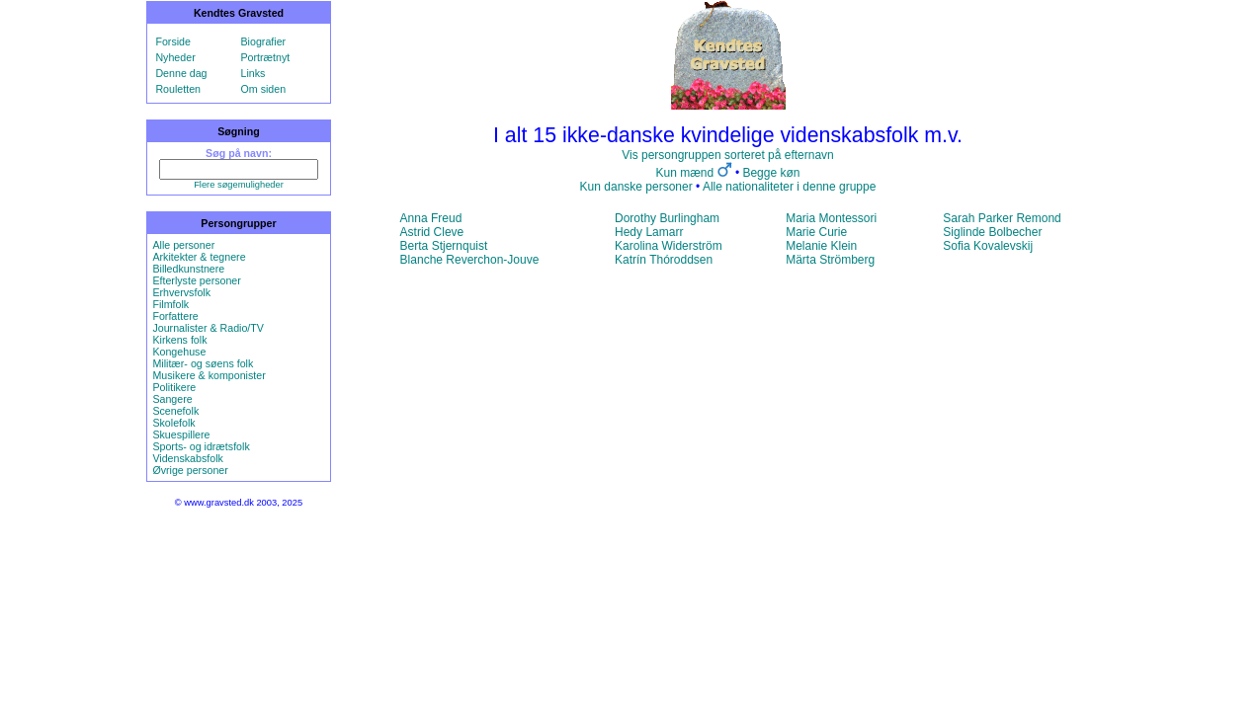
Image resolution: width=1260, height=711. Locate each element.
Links (253, 73)
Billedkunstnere (188, 269)
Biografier (264, 41)
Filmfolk (170, 304)
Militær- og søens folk (202, 363)
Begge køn (770, 173)
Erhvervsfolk (181, 292)
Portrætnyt (266, 57)
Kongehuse (179, 351)
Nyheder (175, 57)
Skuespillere (181, 434)
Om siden (264, 89)
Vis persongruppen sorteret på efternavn (728, 155)
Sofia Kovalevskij (988, 246)
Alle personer (183, 245)
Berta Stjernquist (444, 246)
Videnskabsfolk (187, 458)
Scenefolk (175, 411)
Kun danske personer (636, 187)
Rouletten (178, 89)
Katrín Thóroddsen (664, 260)
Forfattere (175, 316)
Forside (173, 41)
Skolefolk (173, 423)
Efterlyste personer (196, 280)
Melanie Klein (821, 246)
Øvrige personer (189, 470)
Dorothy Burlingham (667, 218)
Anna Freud (431, 218)
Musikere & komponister (208, 375)
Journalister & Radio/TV (208, 328)
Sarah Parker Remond (1001, 218)
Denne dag (181, 73)
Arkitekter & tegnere (198, 257)
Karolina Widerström (668, 246)
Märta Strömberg (830, 260)
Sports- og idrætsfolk (200, 446)
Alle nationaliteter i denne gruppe (789, 187)
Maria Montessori (831, 218)
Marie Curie (816, 232)
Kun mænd (685, 173)
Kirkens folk (179, 340)
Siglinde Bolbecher (992, 232)
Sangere (172, 399)
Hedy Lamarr (649, 232)
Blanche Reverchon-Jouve (470, 260)
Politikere (174, 387)
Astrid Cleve (432, 232)
